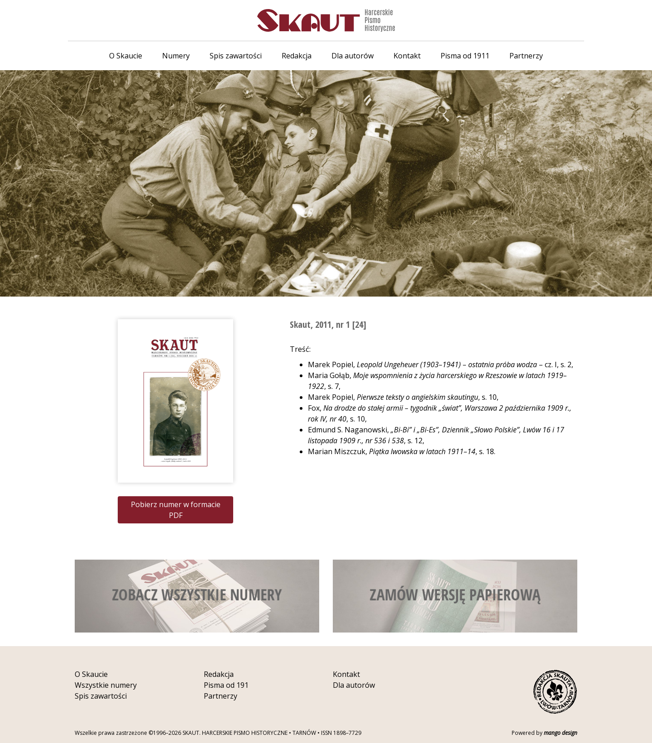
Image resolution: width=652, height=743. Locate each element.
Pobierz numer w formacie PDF (176, 509)
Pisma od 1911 (465, 56)
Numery (176, 56)
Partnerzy (526, 56)
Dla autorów (352, 56)
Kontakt (407, 56)
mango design (560, 733)
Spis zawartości (236, 56)
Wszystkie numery (106, 685)
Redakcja (297, 56)
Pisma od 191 (226, 685)
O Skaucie (125, 56)
